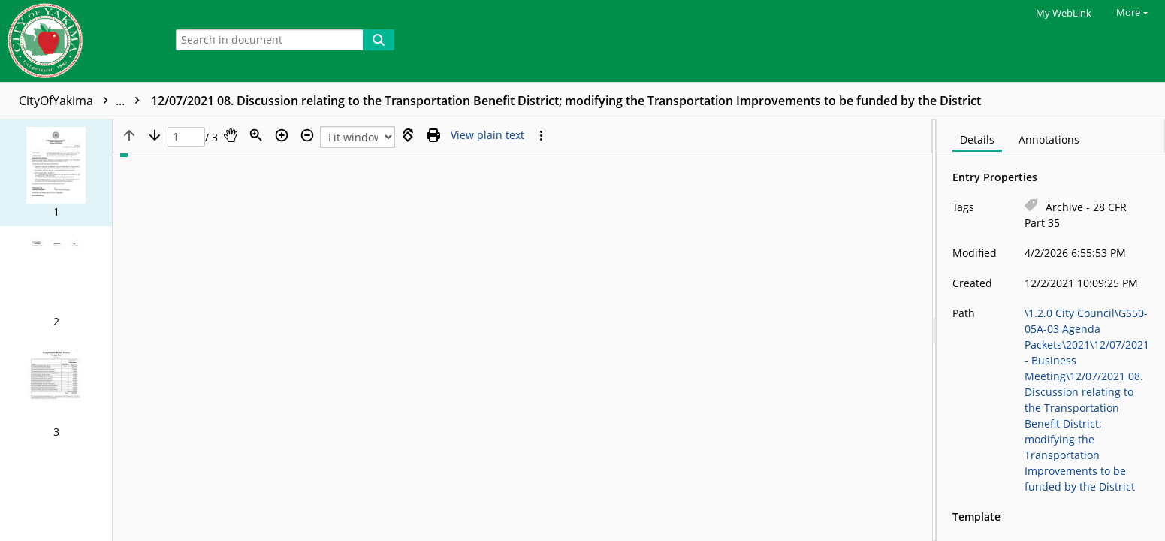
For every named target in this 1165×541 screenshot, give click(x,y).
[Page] (186, 137)
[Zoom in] (281, 135)
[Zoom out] (307, 135)
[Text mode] (487, 135)
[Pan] (230, 135)
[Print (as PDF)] (433, 135)
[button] (56, 172)
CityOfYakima (83, 100)
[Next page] (155, 135)
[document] (1051, 330)
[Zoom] (256, 135)
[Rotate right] (408, 135)
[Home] (79, 41)
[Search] (378, 39)
